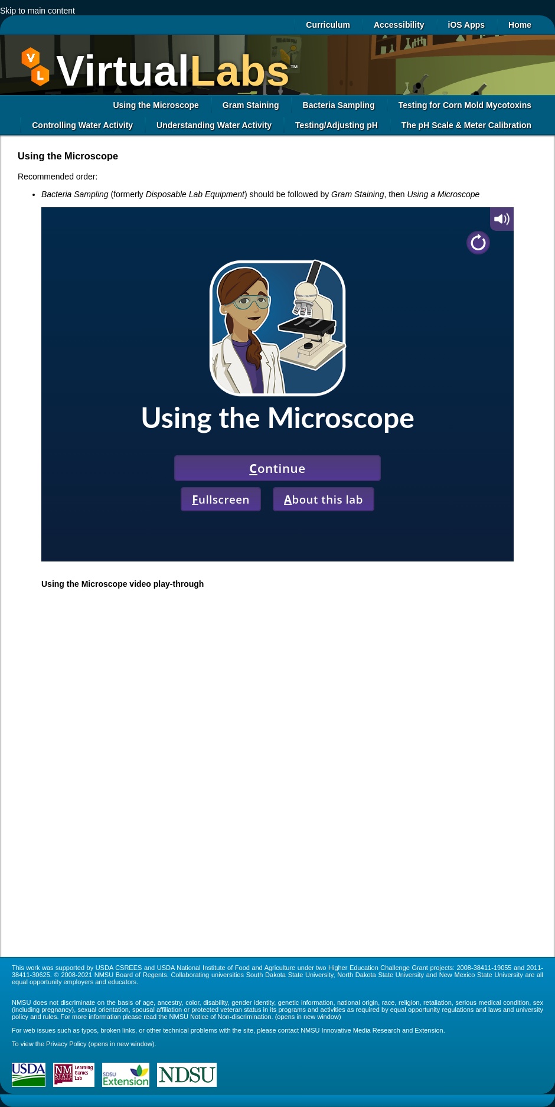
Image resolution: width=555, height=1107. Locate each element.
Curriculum (328, 25)
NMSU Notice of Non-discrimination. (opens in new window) (255, 1016)
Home (519, 25)
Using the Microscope (155, 105)
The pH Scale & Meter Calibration (466, 125)
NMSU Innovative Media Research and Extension (372, 1030)
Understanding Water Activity (214, 125)
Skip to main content (37, 10)
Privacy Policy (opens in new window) (100, 1043)
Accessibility (399, 25)
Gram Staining (251, 105)
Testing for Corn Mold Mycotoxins (465, 105)
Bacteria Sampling (339, 105)
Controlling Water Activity (82, 125)
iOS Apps (466, 25)
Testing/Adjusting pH (336, 125)
